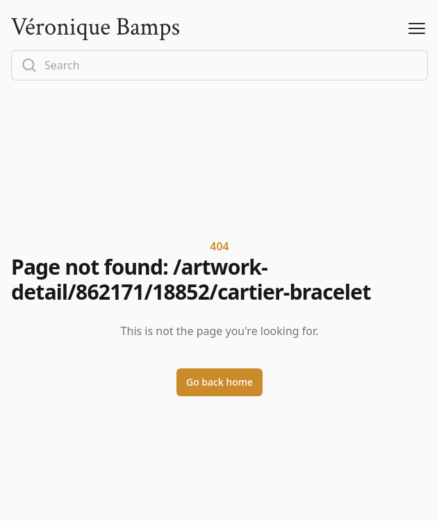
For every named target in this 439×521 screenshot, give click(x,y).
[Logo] (95, 29)
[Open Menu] (417, 29)
